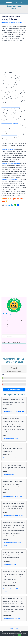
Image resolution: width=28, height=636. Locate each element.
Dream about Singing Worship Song (12, 496)
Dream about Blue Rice (9, 474)
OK (19, 634)
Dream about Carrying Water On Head (13, 515)
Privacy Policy (14, 628)
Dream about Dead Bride (9, 564)
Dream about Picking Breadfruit (11, 618)
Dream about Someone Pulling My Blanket (12, 590)
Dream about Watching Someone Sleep (13, 411)
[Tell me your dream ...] (14, 336)
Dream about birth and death (9, 135)
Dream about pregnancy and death (10, 107)
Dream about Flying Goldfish (10, 438)
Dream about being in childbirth (10, 179)
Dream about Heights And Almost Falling (12, 544)
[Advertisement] (14, 57)
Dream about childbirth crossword (10, 163)
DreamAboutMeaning (14, 2)
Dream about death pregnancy (9, 123)
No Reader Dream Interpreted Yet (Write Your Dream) (11, 22)
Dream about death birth (8, 149)
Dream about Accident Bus (10, 458)
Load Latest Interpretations (14, 389)
